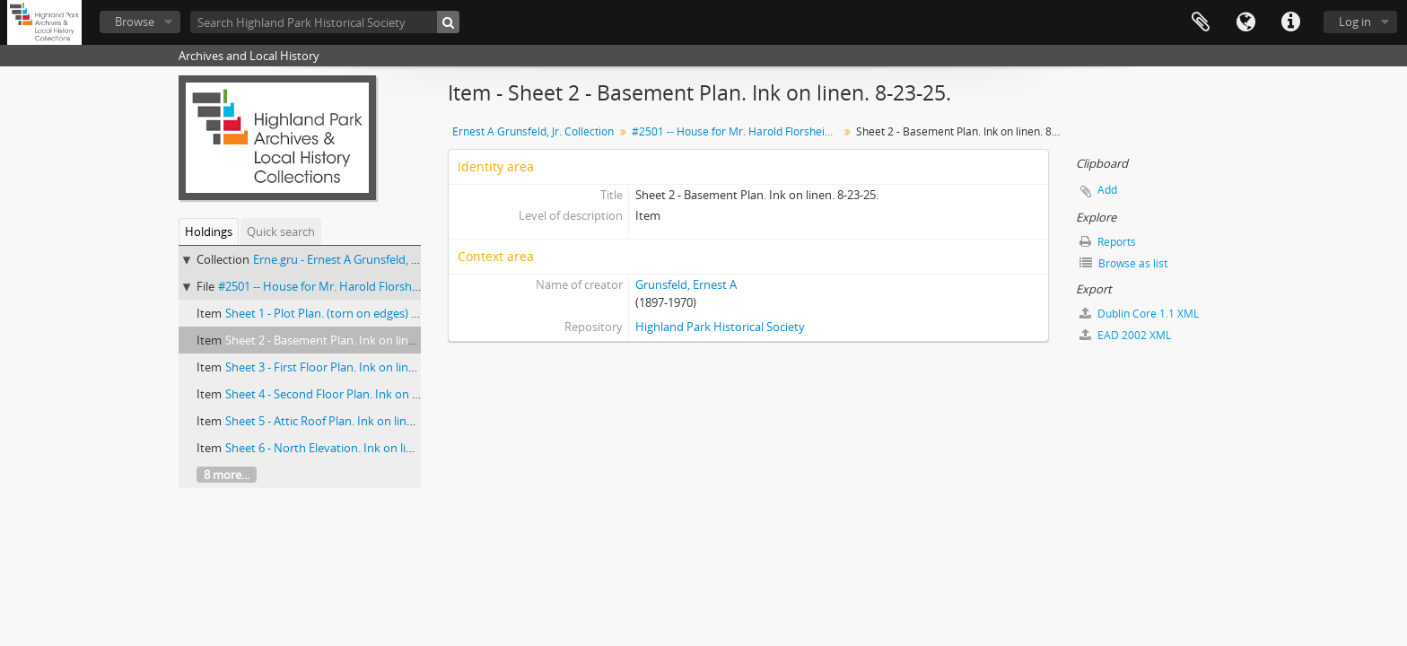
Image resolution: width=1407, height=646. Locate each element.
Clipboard (1200, 22)
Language (1245, 22)
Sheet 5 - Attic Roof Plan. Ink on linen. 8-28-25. (346, 421)
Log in (1355, 21)
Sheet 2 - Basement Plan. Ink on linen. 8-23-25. (346, 340)
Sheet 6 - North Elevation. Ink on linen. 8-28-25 (347, 448)
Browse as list (1123, 263)
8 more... (226, 475)
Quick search (281, 231)
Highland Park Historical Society (720, 327)
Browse (134, 21)
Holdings (208, 231)
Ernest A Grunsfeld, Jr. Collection (533, 131)
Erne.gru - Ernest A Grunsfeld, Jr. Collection (364, 259)
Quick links (1290, 22)
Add (1107, 189)
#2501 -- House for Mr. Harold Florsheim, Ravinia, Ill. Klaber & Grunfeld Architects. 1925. (737, 131)
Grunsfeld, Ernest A (686, 284)
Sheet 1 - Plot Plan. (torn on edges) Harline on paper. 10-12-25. (389, 313)
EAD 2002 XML (1125, 335)
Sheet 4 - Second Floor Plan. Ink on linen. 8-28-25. (355, 394)
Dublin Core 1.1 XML (1139, 313)
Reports (1107, 241)
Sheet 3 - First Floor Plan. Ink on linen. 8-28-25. (346, 367)
